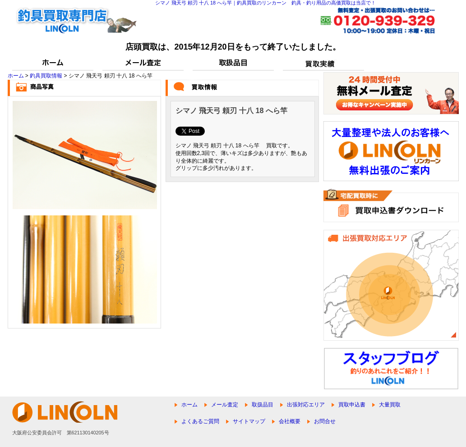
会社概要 (289, 421)
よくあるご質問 (200, 421)
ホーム (16, 76)
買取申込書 (351, 404)
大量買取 (390, 404)
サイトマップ (249, 421)
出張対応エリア (306, 404)
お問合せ (325, 421)
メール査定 (224, 404)
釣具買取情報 (46, 76)
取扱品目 (262, 404)
